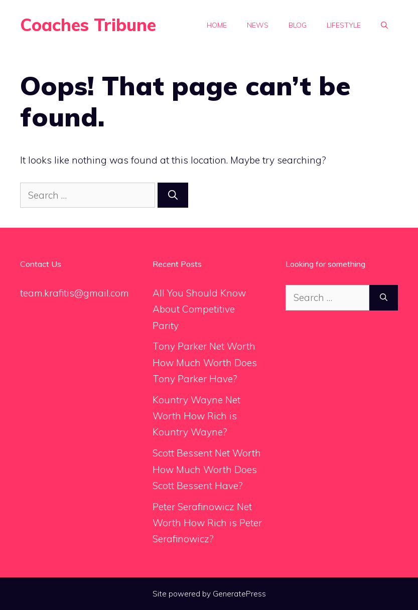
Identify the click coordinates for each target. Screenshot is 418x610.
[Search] (173, 195)
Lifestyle (344, 25)
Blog (298, 25)
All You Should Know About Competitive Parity (199, 309)
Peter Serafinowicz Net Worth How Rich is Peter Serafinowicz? (207, 523)
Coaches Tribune (88, 25)
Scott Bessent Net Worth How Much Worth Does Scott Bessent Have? (207, 469)
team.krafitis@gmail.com (74, 293)
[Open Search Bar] (384, 25)
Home (217, 25)
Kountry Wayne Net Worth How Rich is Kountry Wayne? (196, 416)
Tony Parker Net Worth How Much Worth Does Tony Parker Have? (205, 362)
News (257, 25)
